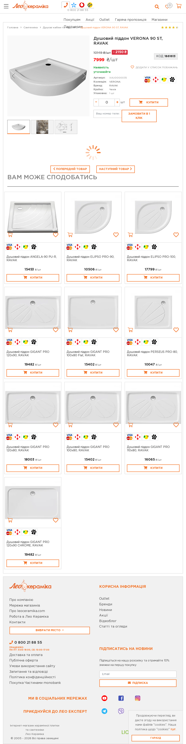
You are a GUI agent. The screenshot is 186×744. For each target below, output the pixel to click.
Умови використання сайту (32, 666)
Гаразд (155, 738)
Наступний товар (115, 168)
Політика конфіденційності (32, 677)
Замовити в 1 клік (139, 116)
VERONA (114, 82)
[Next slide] (84, 76)
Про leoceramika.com (27, 611)
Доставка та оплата (26, 655)
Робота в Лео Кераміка (29, 616)
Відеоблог (108, 621)
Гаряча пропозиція (130, 19)
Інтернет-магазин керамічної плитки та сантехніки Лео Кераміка (34, 730)
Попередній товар (70, 168)
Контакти (17, 622)
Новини (105, 610)
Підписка (138, 682)
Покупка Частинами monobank (35, 682)
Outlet (104, 598)
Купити (148, 102)
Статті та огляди (113, 626)
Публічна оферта (23, 660)
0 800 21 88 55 (77, 10)
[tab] (66, 5)
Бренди (105, 604)
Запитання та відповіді (28, 671)
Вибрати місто (48, 630)
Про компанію (21, 599)
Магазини (159, 19)
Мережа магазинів (24, 605)
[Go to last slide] (13, 76)
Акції (90, 19)
